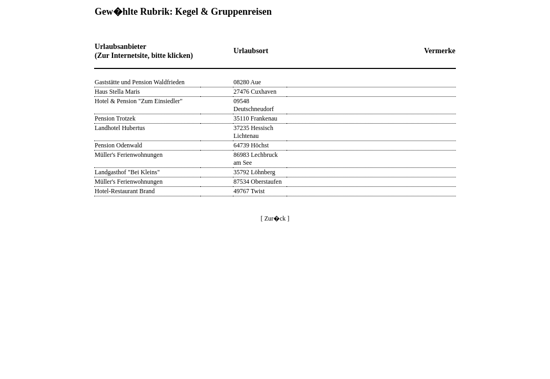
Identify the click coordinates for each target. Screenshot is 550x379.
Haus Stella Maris (117, 91)
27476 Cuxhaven (255, 91)
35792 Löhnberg (254, 172)
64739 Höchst (251, 145)
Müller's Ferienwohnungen (128, 154)
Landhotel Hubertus (120, 128)
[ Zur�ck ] (275, 218)
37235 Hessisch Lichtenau (253, 131)
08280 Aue (247, 82)
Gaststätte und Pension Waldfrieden (140, 82)
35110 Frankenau (255, 118)
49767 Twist (248, 191)
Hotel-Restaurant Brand (125, 191)
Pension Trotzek (115, 118)
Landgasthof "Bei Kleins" (127, 172)
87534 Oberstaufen (257, 181)
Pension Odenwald (118, 145)
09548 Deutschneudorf (253, 105)
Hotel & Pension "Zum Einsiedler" (138, 101)
